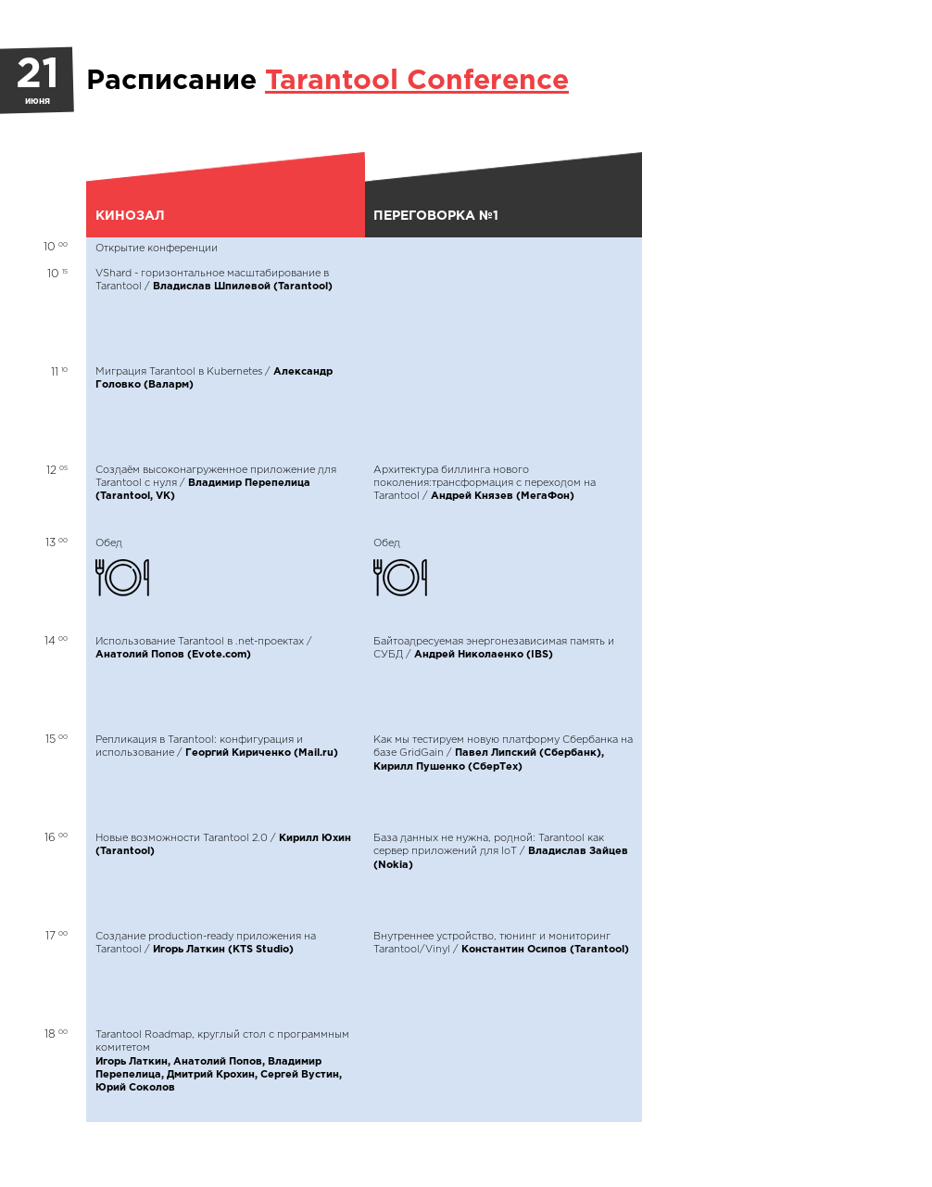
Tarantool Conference (417, 81)
